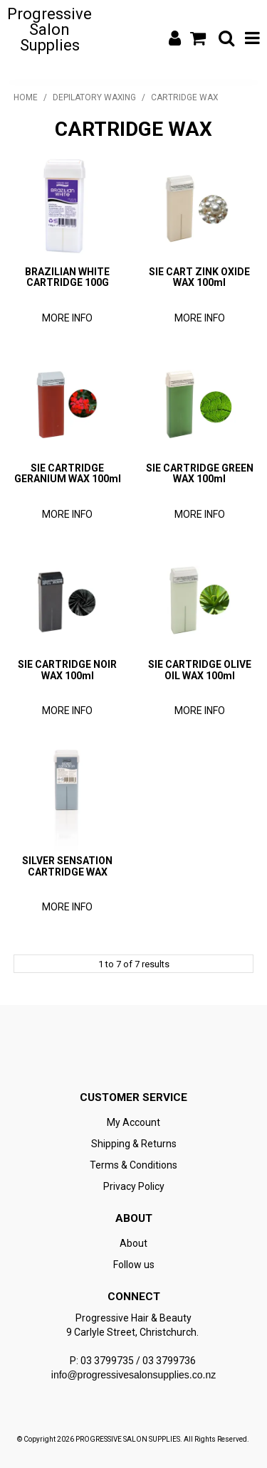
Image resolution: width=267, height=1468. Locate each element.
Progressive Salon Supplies (49, 29)
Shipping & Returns (134, 1143)
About (133, 1243)
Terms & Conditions (133, 1165)
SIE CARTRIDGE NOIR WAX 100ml (67, 670)
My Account (133, 1122)
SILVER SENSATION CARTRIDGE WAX (67, 866)
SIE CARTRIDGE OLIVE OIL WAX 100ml (199, 670)
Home (26, 97)
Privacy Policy (133, 1186)
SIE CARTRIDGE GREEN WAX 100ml (199, 473)
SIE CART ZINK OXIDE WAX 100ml (199, 277)
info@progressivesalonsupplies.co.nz (133, 1375)
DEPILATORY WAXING (94, 97)
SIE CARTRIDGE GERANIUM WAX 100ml (67, 473)
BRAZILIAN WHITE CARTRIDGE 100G (67, 277)
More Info (67, 318)
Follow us (134, 1264)
